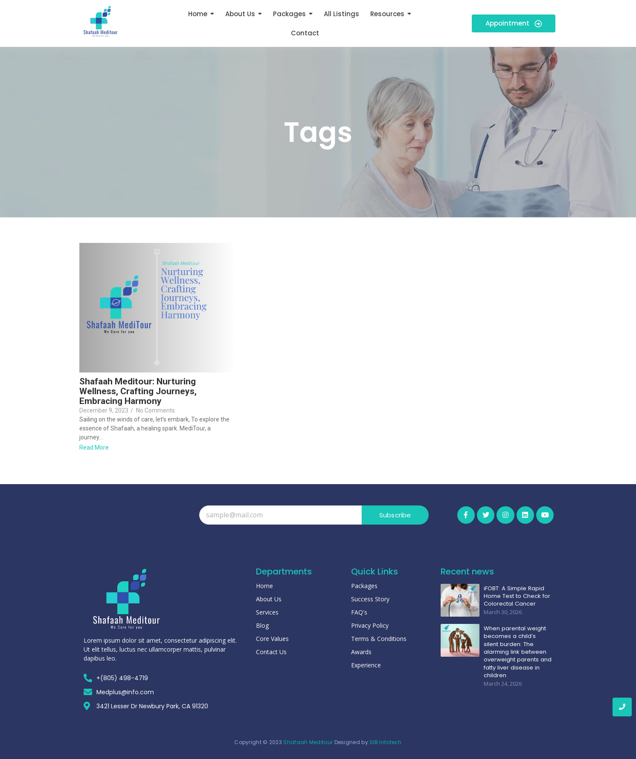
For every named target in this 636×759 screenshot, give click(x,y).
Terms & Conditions (379, 639)
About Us (269, 599)
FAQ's (359, 612)
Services (267, 612)
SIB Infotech (385, 742)
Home (264, 586)
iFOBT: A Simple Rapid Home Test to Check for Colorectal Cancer (516, 595)
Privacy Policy (370, 625)
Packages (364, 586)
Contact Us (271, 652)
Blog (262, 625)
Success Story (370, 599)
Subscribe (395, 515)
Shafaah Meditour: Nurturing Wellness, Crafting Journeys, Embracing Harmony (138, 391)
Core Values (272, 639)
